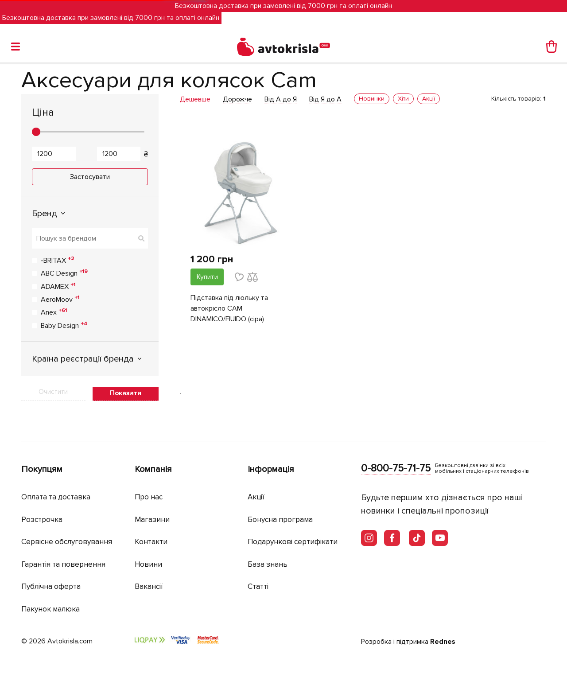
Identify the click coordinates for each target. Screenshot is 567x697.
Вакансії (149, 586)
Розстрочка (41, 519)
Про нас (149, 497)
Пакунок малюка (50, 609)
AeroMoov (60, 299)
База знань (267, 564)
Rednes (442, 641)
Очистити (53, 392)
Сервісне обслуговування (66, 541)
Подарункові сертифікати (293, 541)
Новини (148, 564)
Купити (207, 277)
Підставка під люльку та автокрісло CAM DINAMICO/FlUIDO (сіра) (229, 308)
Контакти (151, 541)
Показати (125, 393)
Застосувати (90, 176)
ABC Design (64, 273)
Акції (256, 497)
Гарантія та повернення (63, 564)
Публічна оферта (51, 586)
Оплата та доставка (55, 497)
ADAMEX (58, 286)
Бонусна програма (280, 519)
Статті (258, 586)
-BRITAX (57, 260)
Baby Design (64, 325)
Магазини (152, 519)
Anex (54, 312)
